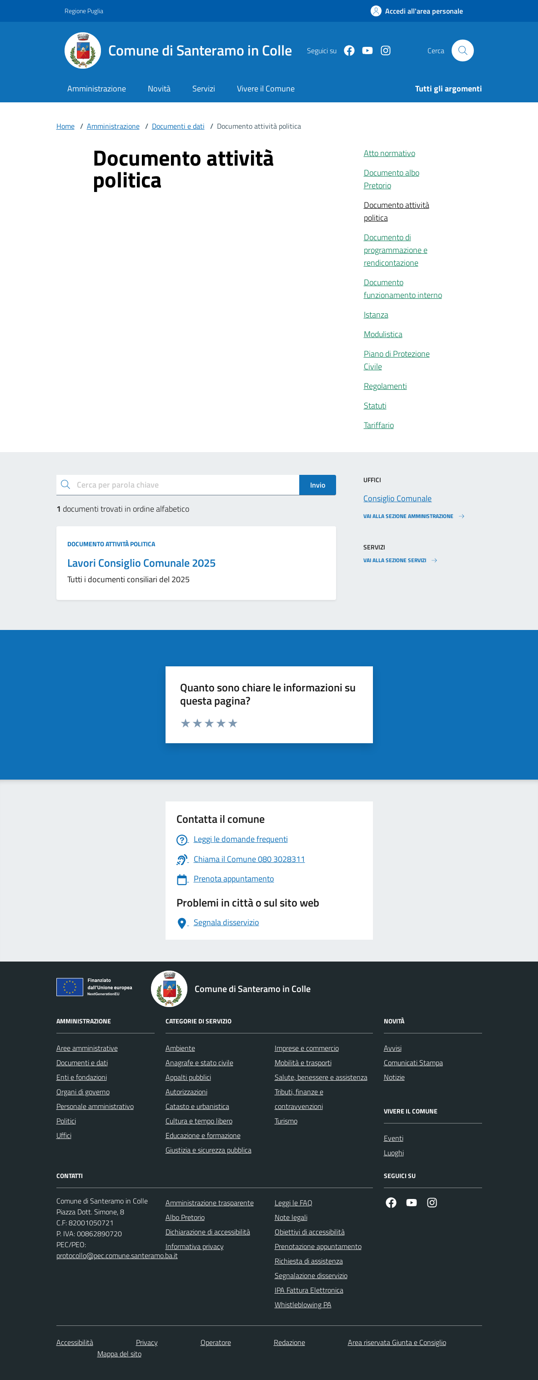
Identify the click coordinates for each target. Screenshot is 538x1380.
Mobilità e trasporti (303, 1062)
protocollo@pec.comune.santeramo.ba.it (117, 1255)
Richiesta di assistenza (309, 1260)
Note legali (291, 1217)
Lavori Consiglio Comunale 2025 (141, 562)
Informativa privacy (195, 1246)
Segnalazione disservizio (311, 1275)
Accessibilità (74, 1342)
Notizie (394, 1077)
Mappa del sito (119, 1353)
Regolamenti (385, 386)
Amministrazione (96, 88)
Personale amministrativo (95, 1106)
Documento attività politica (396, 211)
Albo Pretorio (185, 1217)
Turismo (286, 1120)
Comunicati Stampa (413, 1062)
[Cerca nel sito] (462, 50)
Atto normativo (389, 153)
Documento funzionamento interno (403, 288)
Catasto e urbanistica (197, 1106)
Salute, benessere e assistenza (321, 1077)
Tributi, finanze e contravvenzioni (299, 1099)
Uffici (63, 1135)
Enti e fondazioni (81, 1077)
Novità (159, 88)
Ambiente (180, 1048)
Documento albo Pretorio (391, 178)
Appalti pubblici (188, 1077)
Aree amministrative (87, 1048)
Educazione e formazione (203, 1135)
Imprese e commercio (307, 1048)
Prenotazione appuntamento (318, 1246)
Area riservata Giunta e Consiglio (397, 1342)
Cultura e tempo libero (199, 1120)
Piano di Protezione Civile (397, 360)
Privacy (147, 1342)
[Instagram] (382, 50)
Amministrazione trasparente (210, 1202)
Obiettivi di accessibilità (310, 1231)
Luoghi (394, 1152)
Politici (66, 1120)
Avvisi (393, 1048)
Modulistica (383, 334)
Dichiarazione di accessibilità (208, 1231)
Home (65, 126)
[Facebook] (346, 50)
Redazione (289, 1342)
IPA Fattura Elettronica (309, 1289)
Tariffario (379, 425)
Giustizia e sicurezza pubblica (208, 1149)
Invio (317, 484)
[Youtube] (364, 50)
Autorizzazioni (186, 1091)
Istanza (376, 314)
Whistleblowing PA (303, 1304)
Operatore (216, 1342)
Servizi (203, 88)
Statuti (375, 405)
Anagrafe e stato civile (199, 1062)
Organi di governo (83, 1091)
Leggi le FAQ (293, 1202)
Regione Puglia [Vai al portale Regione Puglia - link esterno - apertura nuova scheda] (84, 10)
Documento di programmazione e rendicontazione (395, 250)
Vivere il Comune (266, 88)
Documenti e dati (178, 126)
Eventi (393, 1138)
